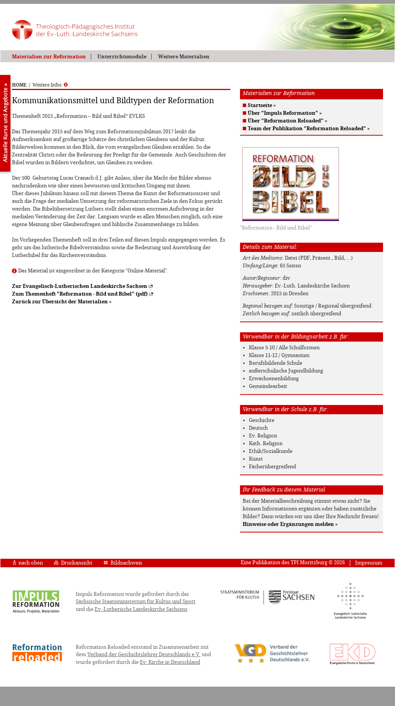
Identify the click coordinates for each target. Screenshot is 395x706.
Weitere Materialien (183, 57)
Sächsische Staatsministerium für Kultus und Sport (136, 601)
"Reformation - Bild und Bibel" (276, 228)
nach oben (28, 563)
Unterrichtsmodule (121, 57)
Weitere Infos (50, 85)
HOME (19, 85)
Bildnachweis (123, 563)
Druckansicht (73, 563)
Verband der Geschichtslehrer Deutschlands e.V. (144, 654)
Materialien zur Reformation (49, 57)
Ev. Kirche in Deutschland (170, 662)
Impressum (368, 563)
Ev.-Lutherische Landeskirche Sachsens (141, 609)
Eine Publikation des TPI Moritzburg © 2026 (293, 562)
